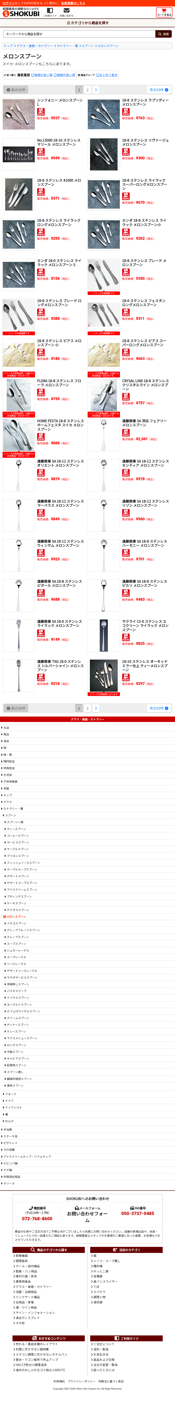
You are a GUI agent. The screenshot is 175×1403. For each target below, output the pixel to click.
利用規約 (59, 1383)
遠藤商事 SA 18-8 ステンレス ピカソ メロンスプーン (144, 583)
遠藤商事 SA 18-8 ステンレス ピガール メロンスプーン (59, 583)
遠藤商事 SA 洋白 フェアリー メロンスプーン (144, 422)
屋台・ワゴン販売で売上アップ (37, 1361)
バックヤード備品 (28, 1298)
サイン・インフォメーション (35, 1314)
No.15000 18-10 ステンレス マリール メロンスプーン (58, 142)
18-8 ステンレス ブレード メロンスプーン (144, 262)
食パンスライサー (105, 1282)
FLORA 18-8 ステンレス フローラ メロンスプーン (59, 382)
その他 (20, 1324)
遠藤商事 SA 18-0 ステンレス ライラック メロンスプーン (59, 623)
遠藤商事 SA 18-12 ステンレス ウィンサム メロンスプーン (60, 543)
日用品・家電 (25, 1303)
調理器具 (22, 1261)
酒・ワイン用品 (26, 1308)
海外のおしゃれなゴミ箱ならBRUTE (40, 1372)
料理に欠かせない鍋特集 (32, 1351)
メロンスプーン (107, 45)
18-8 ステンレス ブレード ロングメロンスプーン (59, 302)
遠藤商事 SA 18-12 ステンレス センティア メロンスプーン (145, 463)
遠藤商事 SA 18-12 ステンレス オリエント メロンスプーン (60, 463)
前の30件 (15, 89)
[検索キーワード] (79, 34)
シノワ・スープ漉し (106, 1261)
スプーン (87, 45)
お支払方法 (101, 1356)
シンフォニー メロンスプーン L (60, 102)
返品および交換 (104, 1361)
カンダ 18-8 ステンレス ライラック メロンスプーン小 (144, 222)
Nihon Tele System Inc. (88, 1390)
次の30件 (159, 89)
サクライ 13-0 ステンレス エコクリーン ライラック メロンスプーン (145, 625)
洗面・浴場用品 (26, 1293)
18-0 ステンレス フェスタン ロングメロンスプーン (144, 302)
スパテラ (99, 1293)
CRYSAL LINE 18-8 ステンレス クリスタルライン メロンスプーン (145, 385)
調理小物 (99, 1298)
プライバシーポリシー (82, 1383)
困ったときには (104, 1372)
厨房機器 (22, 1256)
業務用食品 (23, 1282)
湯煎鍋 (97, 1303)
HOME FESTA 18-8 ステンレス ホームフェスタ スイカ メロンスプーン (60, 425)
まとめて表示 (108, 75)
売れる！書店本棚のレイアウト (37, 1345)
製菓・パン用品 (26, 1271)
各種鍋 (97, 1277)
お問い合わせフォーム (87, 1216)
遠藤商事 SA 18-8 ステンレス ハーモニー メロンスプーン (144, 543)
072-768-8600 (37, 1218)
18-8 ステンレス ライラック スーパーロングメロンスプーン (144, 184)
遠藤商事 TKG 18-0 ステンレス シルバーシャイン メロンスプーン (60, 665)
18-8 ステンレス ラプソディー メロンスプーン (145, 102)
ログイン (9, 3)
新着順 (25, 75)
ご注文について (104, 1345)
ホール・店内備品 (28, 1266)
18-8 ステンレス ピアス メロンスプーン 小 (59, 342)
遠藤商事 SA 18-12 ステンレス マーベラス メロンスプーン (60, 503)
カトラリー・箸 (67, 45)
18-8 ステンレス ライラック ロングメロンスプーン (58, 222)
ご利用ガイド (126, 1340)
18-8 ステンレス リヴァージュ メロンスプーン (145, 142)
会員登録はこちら (73, 3)
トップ (8, 45)
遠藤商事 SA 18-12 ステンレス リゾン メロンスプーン (145, 503)
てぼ (96, 1287)
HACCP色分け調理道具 (31, 1366)
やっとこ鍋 (101, 1271)
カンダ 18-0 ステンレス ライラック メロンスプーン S (59, 262)
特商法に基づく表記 (111, 1383)
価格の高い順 (66, 75)
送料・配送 (101, 1351)
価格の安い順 (43, 75)
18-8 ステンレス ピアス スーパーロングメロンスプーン (144, 342)
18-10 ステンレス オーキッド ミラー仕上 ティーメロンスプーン (144, 665)
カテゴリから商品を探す (87, 22)
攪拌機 (97, 1266)
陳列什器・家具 (26, 1277)
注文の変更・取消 (105, 1366)
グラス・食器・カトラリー (35, 45)
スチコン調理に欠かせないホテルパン (41, 1356)
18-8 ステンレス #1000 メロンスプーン (59, 182)
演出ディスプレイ (28, 1319)
